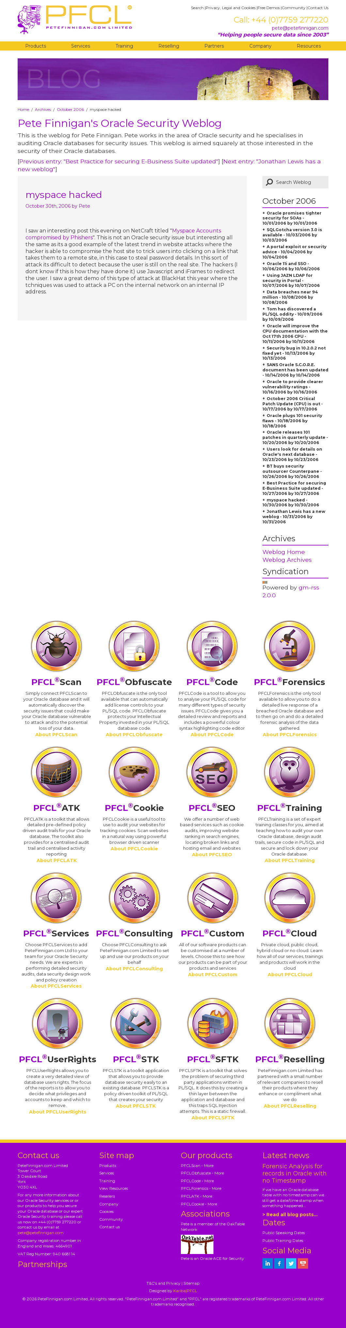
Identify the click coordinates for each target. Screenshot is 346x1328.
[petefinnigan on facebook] (279, 1263)
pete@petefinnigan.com (300, 28)
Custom (212, 933)
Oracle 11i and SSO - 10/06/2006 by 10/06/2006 (291, 266)
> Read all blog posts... (290, 1214)
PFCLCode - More (197, 1180)
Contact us (109, 1226)
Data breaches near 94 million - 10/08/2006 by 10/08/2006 (290, 297)
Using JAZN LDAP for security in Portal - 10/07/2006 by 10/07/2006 (291, 280)
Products (35, 46)
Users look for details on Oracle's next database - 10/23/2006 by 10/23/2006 (292, 454)
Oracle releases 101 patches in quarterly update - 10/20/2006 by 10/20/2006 (295, 437)
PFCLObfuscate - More (202, 1173)
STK (136, 1059)
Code (212, 682)
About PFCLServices (56, 986)
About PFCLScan (56, 735)
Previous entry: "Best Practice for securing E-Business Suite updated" (118, 161)
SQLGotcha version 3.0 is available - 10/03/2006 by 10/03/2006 (292, 235)
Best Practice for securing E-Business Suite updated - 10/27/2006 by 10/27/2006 (294, 488)
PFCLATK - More (196, 1196)
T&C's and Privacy (164, 1283)
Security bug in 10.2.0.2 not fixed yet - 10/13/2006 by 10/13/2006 (294, 353)
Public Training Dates (282, 1240)
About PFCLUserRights (57, 1112)
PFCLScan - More (197, 1165)
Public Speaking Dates (283, 1232)
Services (80, 46)
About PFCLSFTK (213, 1118)
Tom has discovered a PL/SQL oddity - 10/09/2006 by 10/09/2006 (292, 314)
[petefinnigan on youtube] (303, 1263)
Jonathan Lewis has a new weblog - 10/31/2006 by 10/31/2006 (293, 516)
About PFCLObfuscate (134, 735)
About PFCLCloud (290, 974)
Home (23, 109)
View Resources (113, 1188)
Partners (214, 46)
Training (124, 46)
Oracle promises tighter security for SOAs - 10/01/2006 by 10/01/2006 (292, 218)
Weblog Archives (287, 559)
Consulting (134, 933)
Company (260, 46)
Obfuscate (134, 682)
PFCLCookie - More (199, 1203)
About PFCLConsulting (134, 969)
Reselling (168, 46)
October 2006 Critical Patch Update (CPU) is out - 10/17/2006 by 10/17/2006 (292, 403)
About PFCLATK (57, 860)
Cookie (134, 808)
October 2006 (70, 109)
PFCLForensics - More (201, 1188)
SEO (212, 808)
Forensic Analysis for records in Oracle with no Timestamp (294, 1173)
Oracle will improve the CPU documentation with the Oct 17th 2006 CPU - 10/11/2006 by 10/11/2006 (295, 333)
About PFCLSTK (136, 1106)
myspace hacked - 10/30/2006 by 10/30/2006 (290, 503)
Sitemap (191, 1283)
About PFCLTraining (290, 860)
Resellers (107, 1196)
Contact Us (317, 7)
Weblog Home (283, 551)
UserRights (57, 1059)
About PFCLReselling (290, 1106)
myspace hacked (63, 194)
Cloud (289, 933)
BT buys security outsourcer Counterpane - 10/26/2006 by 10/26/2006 (292, 471)
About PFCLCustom (212, 974)
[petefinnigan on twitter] (291, 1263)
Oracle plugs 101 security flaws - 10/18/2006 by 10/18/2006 (292, 420)
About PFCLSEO (212, 855)
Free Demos (269, 7)
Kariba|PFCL (185, 1290)
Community (294, 7)
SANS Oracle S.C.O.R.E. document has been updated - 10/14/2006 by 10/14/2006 (295, 370)
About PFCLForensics (290, 735)
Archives (43, 109)
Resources (309, 46)
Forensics (289, 682)
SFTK (213, 1059)
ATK (56, 808)
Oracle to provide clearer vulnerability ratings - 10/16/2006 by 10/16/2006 (292, 387)
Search (197, 7)
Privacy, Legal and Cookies (231, 7)
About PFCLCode (212, 735)
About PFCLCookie (134, 849)
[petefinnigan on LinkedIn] (267, 1263)
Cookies (106, 1211)
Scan (56, 682)
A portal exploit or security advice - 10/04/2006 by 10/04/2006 (294, 252)
